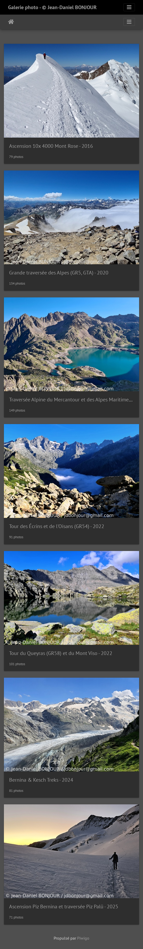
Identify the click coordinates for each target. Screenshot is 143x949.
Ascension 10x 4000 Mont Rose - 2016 (51, 146)
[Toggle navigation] (129, 7)
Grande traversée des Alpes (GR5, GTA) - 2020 (58, 272)
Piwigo (83, 938)
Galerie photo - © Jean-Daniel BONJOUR (52, 7)
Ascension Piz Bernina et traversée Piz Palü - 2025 (63, 906)
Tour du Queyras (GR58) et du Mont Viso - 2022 (60, 653)
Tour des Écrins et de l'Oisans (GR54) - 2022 (56, 526)
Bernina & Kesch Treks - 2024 (41, 779)
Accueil (11, 22)
